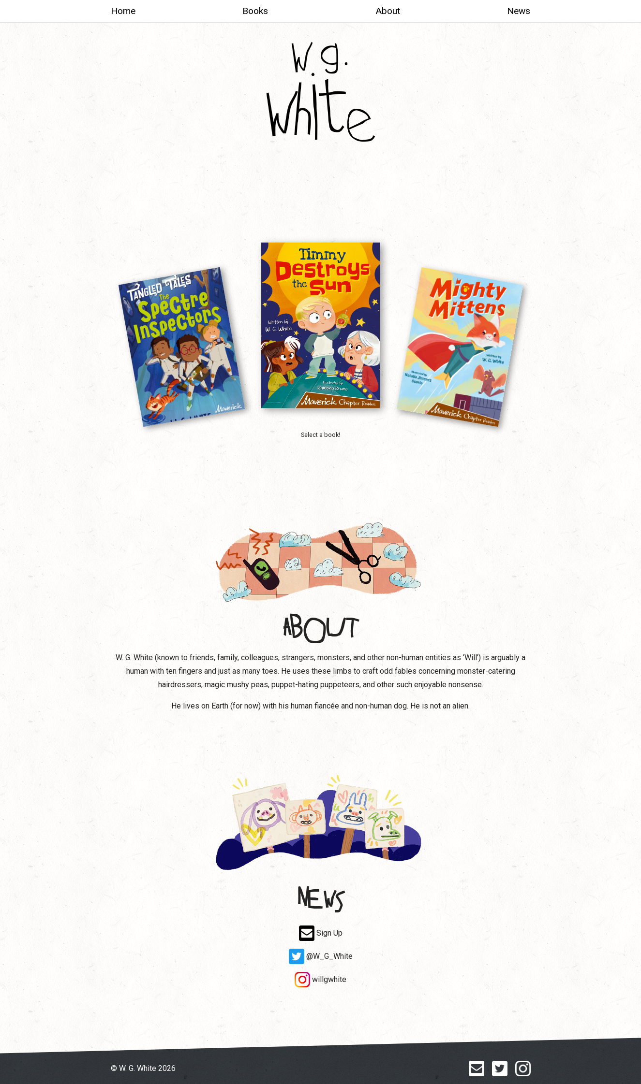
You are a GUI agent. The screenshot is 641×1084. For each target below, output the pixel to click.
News (518, 11)
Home (123, 11)
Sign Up (321, 933)
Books (255, 11)
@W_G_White (321, 956)
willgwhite (320, 979)
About (387, 11)
